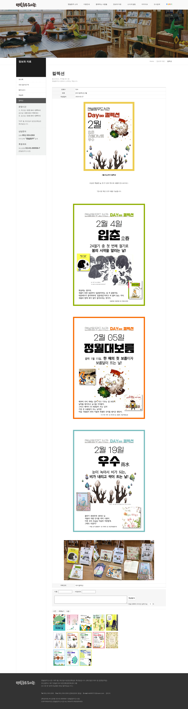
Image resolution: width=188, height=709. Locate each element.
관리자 (108, 693)
